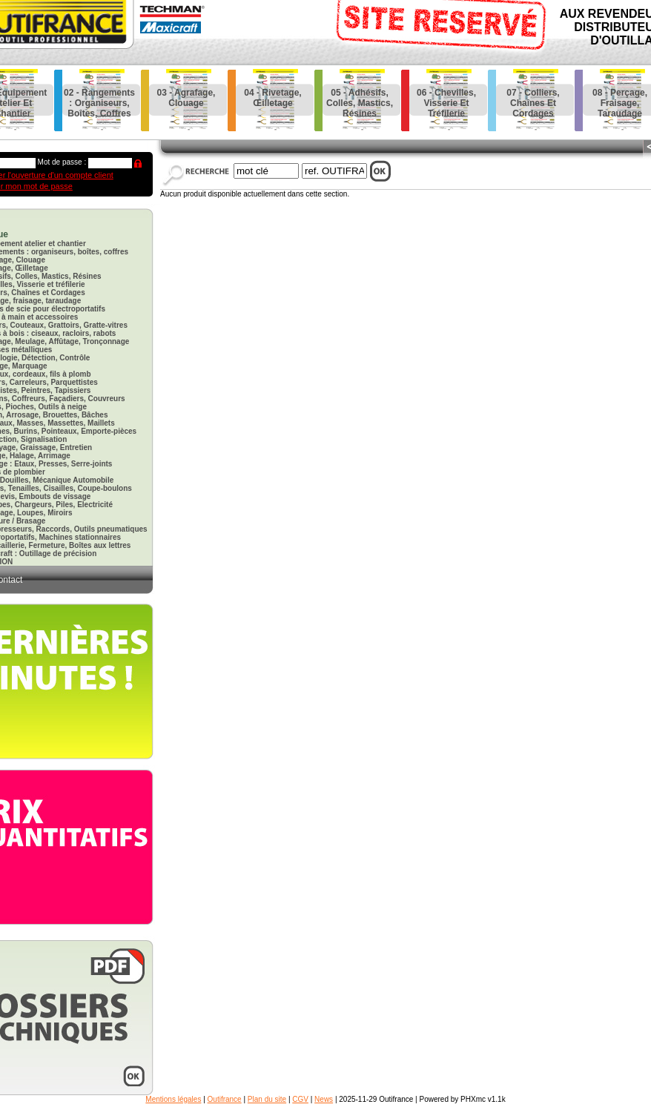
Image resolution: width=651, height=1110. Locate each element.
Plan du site (267, 1099)
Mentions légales (173, 1099)
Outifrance (225, 1099)
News (323, 1099)
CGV (300, 1099)
